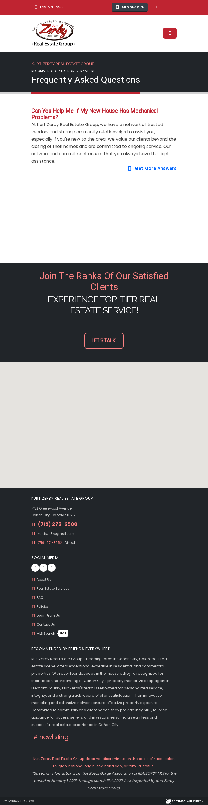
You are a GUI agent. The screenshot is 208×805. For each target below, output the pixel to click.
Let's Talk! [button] (104, 340)
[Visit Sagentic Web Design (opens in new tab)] (184, 801)
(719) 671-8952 (51, 542)
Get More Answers (152, 168)
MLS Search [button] (130, 7)
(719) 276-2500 (49, 7)
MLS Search (50, 633)
